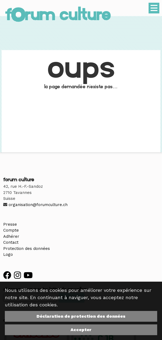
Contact (11, 242)
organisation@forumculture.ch (38, 204)
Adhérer (11, 236)
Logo (8, 254)
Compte (11, 230)
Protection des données (26, 248)
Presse (10, 224)
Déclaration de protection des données (81, 316)
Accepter (81, 329)
